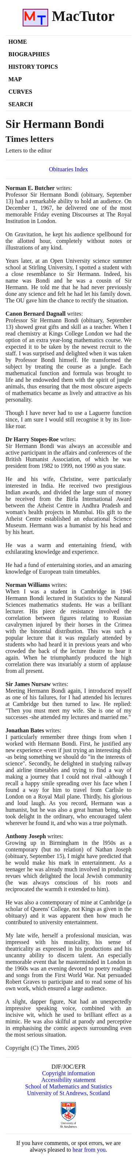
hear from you (89, 1150)
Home (17, 42)
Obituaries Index (68, 169)
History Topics (33, 67)
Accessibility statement (68, 1080)
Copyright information (68, 1073)
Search (20, 104)
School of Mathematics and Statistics (68, 1086)
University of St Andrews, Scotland (68, 1093)
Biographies (29, 54)
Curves (20, 92)
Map (15, 79)
